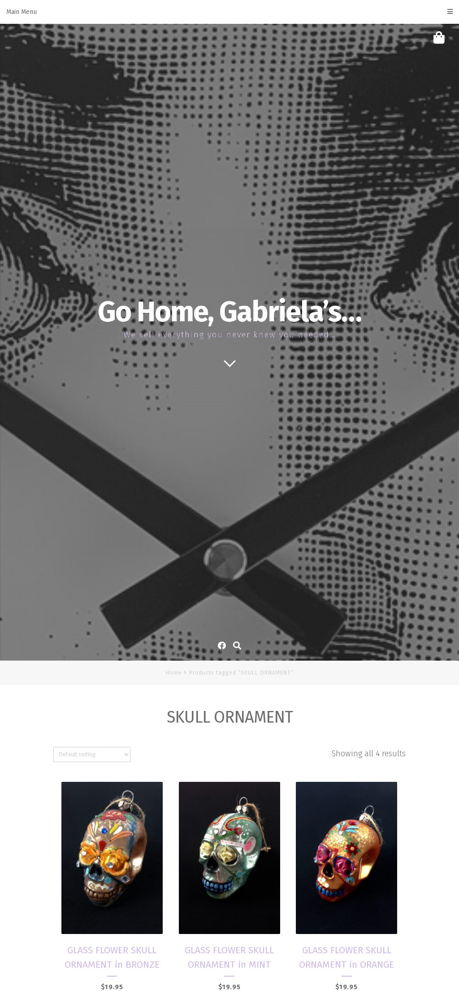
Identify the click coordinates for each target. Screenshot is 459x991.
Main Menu (229, 12)
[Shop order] (91, 754)
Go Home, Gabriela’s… (229, 312)
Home (174, 673)
